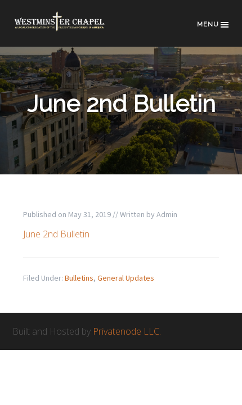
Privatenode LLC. (127, 331)
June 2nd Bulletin (56, 234)
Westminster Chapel (68, 29)
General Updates (125, 278)
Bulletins (79, 278)
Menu (213, 24)
